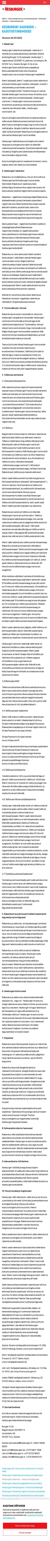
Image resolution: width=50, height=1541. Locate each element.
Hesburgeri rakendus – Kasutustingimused (20, 1479)
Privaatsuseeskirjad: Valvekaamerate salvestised (23, 1495)
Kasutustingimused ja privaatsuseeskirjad (22, 19)
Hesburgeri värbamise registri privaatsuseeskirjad (23, 1491)
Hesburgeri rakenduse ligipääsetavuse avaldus (22, 1483)
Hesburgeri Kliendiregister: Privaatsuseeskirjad (22, 1487)
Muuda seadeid (25, 1532)
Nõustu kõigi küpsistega (25, 1525)
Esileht (4, 19)
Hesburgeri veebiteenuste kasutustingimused (22, 1475)
